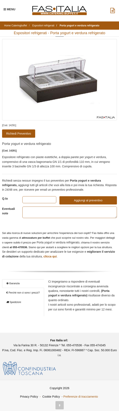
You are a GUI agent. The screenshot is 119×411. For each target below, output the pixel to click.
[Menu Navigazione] (9, 9)
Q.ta (5, 198)
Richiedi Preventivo (18, 133)
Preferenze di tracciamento (80, 396)
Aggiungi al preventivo (88, 200)
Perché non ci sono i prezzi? (23, 292)
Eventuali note (8, 211)
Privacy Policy (29, 396)
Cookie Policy (51, 396)
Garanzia (13, 283)
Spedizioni (13, 302)
